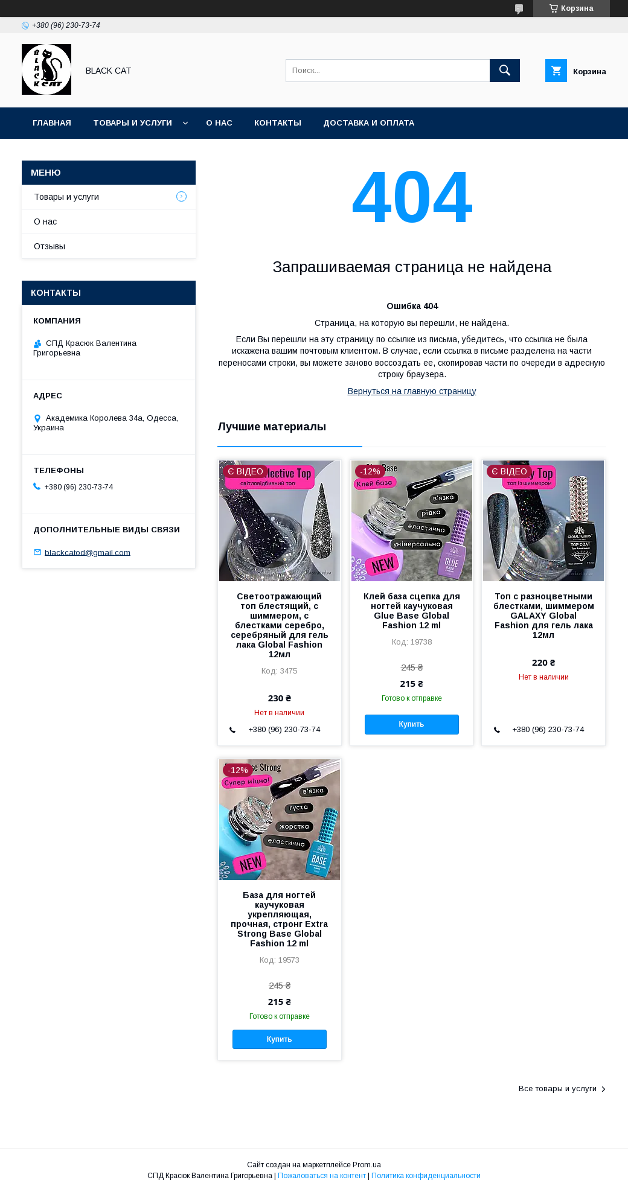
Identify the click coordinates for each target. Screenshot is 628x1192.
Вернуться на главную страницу (412, 391)
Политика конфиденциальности (426, 1175)
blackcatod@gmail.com (87, 551)
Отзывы (49, 246)
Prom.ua (367, 1165)
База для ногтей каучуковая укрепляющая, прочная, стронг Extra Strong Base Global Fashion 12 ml (279, 919)
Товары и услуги (132, 122)
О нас (219, 122)
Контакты (277, 122)
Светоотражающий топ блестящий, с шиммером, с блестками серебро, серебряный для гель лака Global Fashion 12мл (279, 625)
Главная (52, 122)
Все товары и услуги (558, 1088)
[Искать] (505, 70)
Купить (412, 724)
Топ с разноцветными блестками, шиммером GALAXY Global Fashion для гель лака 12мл (543, 615)
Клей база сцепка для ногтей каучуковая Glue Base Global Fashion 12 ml (412, 610)
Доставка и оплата (368, 122)
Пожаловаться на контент (322, 1175)
